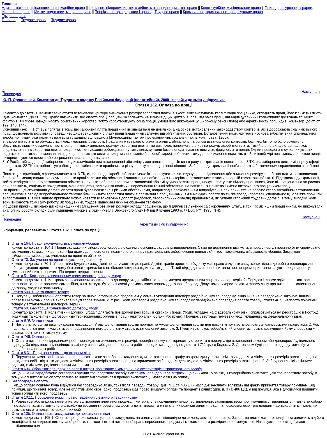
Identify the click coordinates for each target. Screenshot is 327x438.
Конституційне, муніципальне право (231, 8)
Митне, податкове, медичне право (62, 12)
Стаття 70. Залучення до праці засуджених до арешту (57, 260)
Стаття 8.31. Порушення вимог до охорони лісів (51, 353)
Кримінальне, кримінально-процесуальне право (223, 12)
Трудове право (166, 12)
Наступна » (311, 92)
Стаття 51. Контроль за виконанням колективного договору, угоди (66, 276)
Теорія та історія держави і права (123, 12)
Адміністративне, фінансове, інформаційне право (43, 8)
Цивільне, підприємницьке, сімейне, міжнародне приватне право (143, 8)
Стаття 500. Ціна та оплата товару (40, 292)
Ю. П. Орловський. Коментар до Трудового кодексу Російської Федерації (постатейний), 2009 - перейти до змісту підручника (114, 100)
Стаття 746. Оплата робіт (33, 337)
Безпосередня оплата (30, 381)
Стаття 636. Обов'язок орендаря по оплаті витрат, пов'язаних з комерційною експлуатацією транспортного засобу (107, 369)
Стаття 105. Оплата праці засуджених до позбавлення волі (61, 413)
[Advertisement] (163, 53)
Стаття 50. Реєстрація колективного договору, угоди (55, 308)
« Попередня (11, 92)
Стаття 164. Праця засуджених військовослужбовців (55, 243)
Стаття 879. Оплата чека (32, 320)
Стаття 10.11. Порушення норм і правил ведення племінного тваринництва (74, 397)
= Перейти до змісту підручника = (164, 224)
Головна (9, 20)
